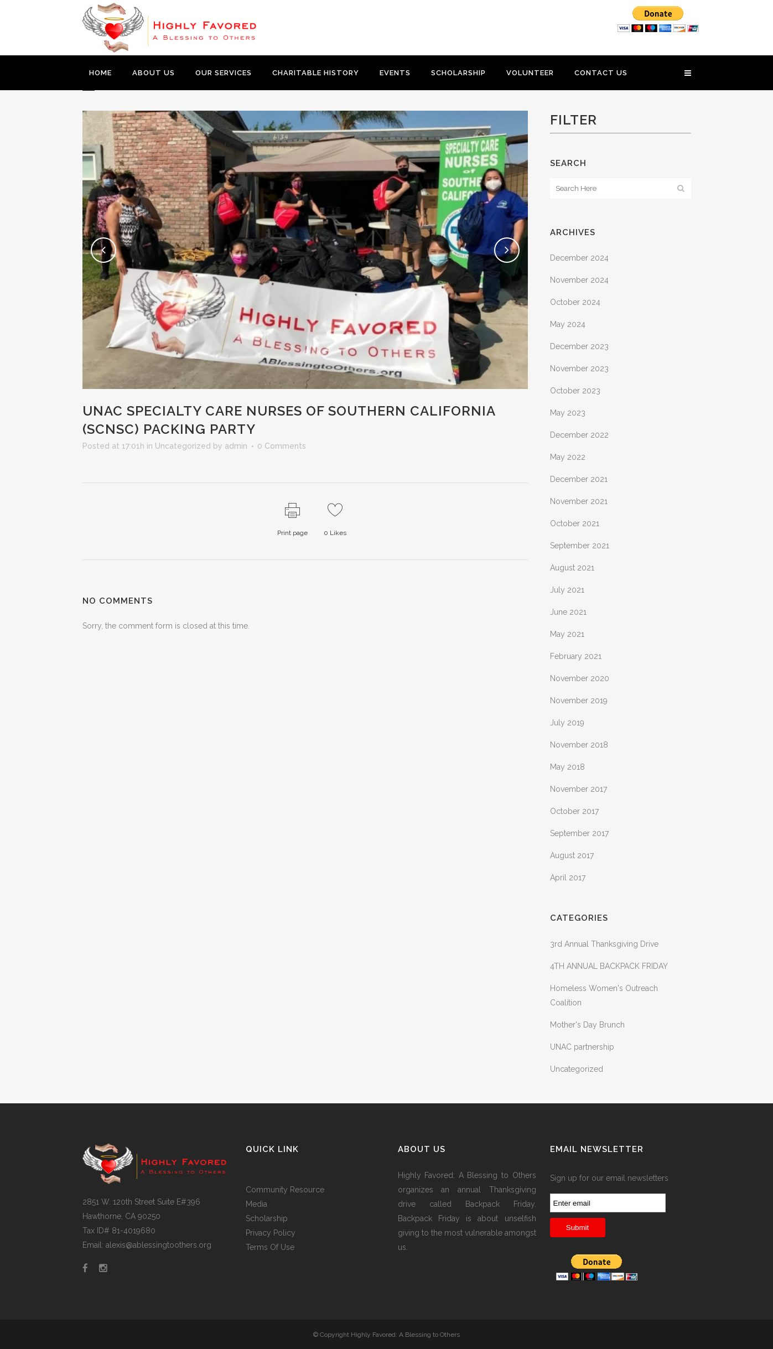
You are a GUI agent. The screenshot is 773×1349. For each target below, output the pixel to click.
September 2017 (579, 833)
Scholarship (267, 1218)
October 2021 (574, 523)
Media (256, 1204)
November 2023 (579, 368)
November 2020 (579, 678)
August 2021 (572, 567)
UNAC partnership (582, 1046)
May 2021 (567, 634)
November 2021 (579, 501)
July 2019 (567, 722)
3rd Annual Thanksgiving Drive (604, 944)
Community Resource (285, 1189)
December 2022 (579, 434)
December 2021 (579, 479)
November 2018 (579, 744)
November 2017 (578, 789)
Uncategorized (183, 446)
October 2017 (574, 811)
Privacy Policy (270, 1232)
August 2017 (572, 855)
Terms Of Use (270, 1247)
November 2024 (579, 280)
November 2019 (579, 700)
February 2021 (575, 656)
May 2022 (567, 457)
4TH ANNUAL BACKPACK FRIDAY (609, 966)
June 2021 (568, 612)
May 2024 (567, 324)
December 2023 (579, 346)
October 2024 (575, 302)
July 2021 (567, 589)
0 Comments (281, 446)
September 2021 (579, 545)
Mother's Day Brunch (587, 1024)
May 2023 (567, 412)
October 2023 (575, 390)
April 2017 (567, 877)
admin (236, 446)
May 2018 (567, 766)
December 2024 (579, 257)
